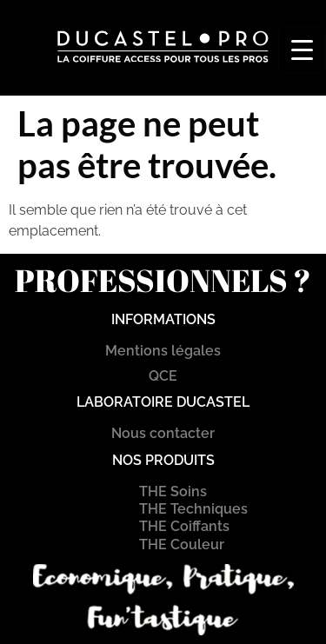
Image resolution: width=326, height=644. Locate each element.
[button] (145, 77)
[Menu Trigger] (302, 50)
